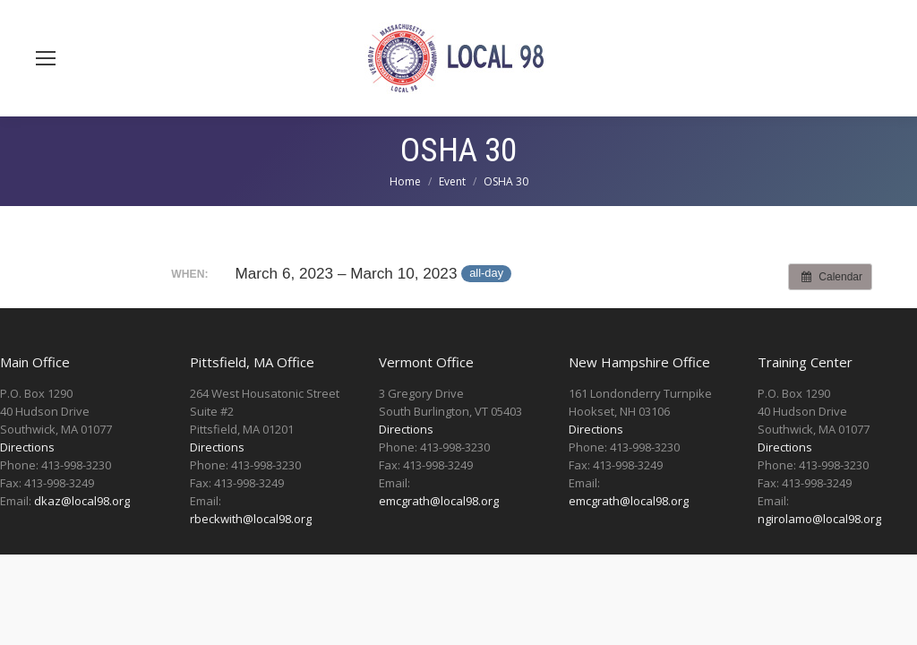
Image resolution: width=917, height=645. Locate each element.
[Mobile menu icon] (45, 58)
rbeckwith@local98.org (251, 519)
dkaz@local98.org (82, 501)
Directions (27, 447)
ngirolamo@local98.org (819, 519)
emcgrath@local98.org (439, 501)
